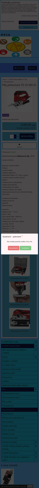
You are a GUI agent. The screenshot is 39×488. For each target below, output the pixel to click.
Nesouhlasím (13, 248)
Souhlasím (25, 248)
